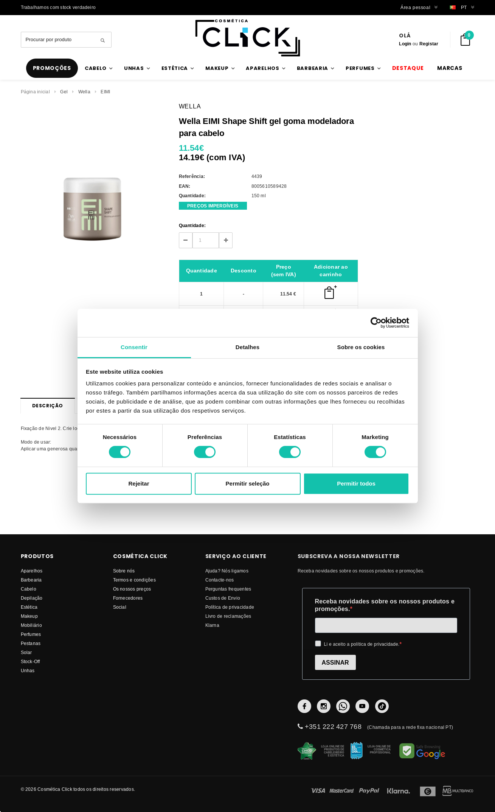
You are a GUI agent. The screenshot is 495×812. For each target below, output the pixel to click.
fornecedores (128, 598)
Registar (429, 43)
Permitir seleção (248, 483)
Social (119, 607)
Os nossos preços (132, 589)
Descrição (47, 405)
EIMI (105, 91)
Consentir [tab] (134, 347)
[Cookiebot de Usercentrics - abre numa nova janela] (376, 322)
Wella (84, 91)
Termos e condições (134, 580)
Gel (64, 91)
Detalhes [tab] (247, 347)
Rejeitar (138, 483)
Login (405, 43)
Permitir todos (356, 483)
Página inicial (35, 91)
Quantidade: (192, 225)
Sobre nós (124, 571)
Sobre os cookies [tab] (361, 347)
